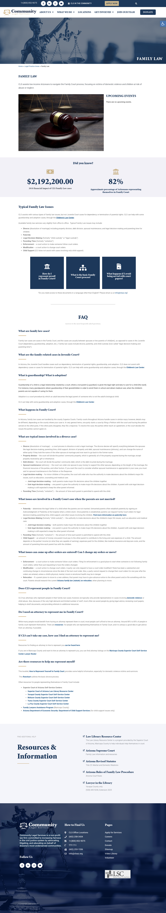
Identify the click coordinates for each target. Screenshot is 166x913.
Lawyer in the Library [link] (99, 782)
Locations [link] (84, 12)
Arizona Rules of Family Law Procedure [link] (110, 772)
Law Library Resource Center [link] (103, 736)
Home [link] (20, 66)
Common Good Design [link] (142, 903)
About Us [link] (46, 12)
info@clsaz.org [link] (121, 293)
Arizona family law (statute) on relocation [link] (74, 581)
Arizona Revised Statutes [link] (101, 761)
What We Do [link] (66, 12)
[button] (136, 3)
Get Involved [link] (104, 12)
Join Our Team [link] (126, 12)
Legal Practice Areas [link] (32, 66)
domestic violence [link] (134, 598)
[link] (163, 24)
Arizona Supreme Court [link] (100, 750)
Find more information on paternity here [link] (109, 515)
